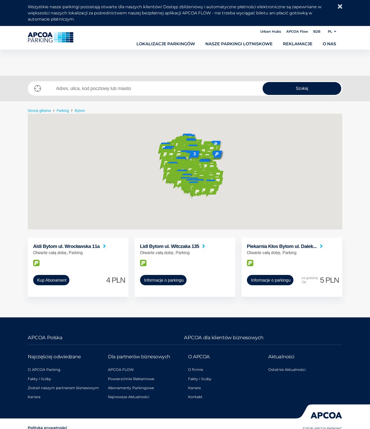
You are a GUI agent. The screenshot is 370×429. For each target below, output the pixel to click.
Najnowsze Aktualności (128, 397)
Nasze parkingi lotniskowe (239, 43)
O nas (329, 43)
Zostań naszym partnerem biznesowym (63, 388)
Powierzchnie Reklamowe (131, 379)
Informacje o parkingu (164, 280)
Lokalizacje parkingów (165, 43)
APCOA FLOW (121, 369)
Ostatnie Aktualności (287, 369)
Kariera (34, 397)
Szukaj (302, 88)
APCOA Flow (297, 31)
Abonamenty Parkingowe (131, 388)
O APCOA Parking (44, 369)
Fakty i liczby (39, 379)
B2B (316, 31)
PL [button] (332, 31)
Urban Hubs (270, 31)
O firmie (195, 369)
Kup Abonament (52, 280)
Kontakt (195, 397)
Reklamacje (297, 43)
